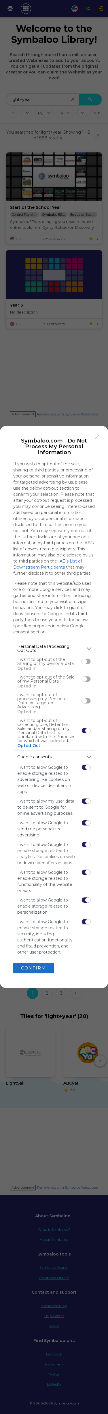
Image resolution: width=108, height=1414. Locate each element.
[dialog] (54, 707)
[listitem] (54, 648)
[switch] (86, 661)
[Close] (96, 437)
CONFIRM (33, 968)
